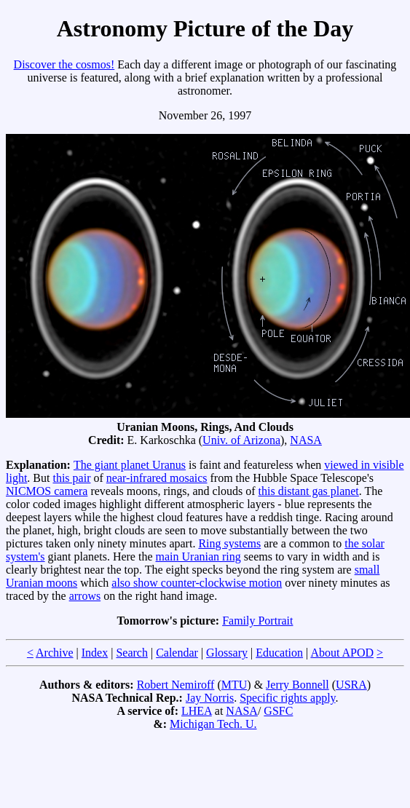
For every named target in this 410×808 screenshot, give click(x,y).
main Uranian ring (198, 556)
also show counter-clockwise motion (196, 583)
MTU (234, 684)
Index (95, 652)
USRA (351, 684)
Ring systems (229, 543)
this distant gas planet (309, 491)
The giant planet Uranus (130, 465)
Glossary (227, 652)
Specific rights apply (287, 698)
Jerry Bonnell (297, 684)
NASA (306, 440)
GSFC (278, 711)
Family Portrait (257, 620)
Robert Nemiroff (176, 684)
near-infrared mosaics (157, 478)
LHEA (196, 711)
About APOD (342, 652)
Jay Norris (210, 698)
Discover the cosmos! (64, 64)
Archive (55, 652)
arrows (85, 596)
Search (132, 652)
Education (279, 652)
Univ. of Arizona (241, 440)
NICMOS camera (46, 491)
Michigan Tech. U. (213, 724)
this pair (71, 478)
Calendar (177, 652)
